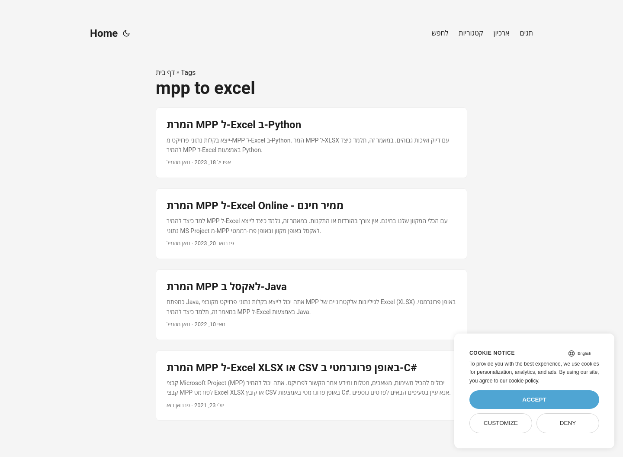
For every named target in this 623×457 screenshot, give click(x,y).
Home (104, 33)
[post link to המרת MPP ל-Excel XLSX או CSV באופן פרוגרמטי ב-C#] (311, 386)
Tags (188, 72)
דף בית (165, 72)
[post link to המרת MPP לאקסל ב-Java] (311, 305)
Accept (534, 399)
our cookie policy (519, 381)
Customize (501, 423)
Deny (568, 423)
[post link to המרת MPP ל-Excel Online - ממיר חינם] (311, 224)
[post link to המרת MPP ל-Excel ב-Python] (311, 143)
